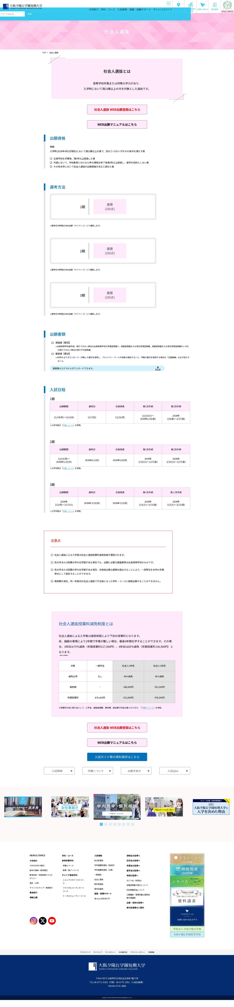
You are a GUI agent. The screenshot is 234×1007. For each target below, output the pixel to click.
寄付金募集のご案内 (191, 7)
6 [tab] (123, 830)
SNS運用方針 (125, 958)
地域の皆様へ (146, 3)
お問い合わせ (203, 6)
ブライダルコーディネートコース (73, 896)
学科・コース (106, 10)
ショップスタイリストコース (73, 888)
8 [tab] (132, 830)
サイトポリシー (108, 958)
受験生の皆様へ (96, 3)
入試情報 (121, 10)
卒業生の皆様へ (121, 3)
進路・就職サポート (139, 10)
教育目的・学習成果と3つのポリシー (41, 883)
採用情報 (162, 958)
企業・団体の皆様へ (159, 3)
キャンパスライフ (161, 10)
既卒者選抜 (98, 890)
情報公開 (34, 903)
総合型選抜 (98, 866)
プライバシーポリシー (144, 958)
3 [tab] (110, 830)
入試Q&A (172, 777)
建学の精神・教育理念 (39, 876)
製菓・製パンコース (71, 876)
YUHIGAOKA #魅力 (37, 871)
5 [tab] (119, 830)
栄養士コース (68, 871)
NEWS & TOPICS (37, 861)
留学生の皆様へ (134, 3)
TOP (44, 52)
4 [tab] (114, 830)
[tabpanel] (117, 813)
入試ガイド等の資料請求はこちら (117, 762)
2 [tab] (105, 830)
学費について (69, 431)
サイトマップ (92, 958)
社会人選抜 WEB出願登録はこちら (117, 109)
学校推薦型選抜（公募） (104, 876)
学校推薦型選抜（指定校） (105, 871)
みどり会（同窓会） (135, 887)
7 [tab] (128, 830)
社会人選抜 (98, 885)
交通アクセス (178, 6)
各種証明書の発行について (137, 892)
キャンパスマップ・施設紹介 (41, 893)
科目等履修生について (135, 897)
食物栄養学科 (68, 866)
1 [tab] (101, 830)
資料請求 (215, 6)
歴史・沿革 (34, 889)
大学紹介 (92, 10)
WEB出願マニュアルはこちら (117, 124)
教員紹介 (34, 898)
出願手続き (134, 777)
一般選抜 (97, 880)
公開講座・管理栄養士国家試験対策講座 (138, 903)
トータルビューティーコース (74, 902)
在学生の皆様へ (109, 3)
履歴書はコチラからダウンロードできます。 (85, 371)
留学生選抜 (98, 895)
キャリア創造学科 (70, 881)
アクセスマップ (75, 958)
